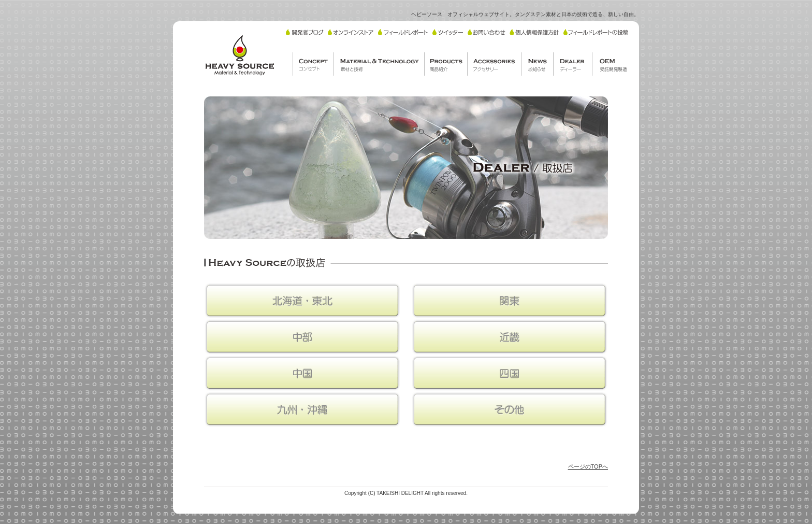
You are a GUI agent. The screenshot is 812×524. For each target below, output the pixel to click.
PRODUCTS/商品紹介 (445, 64)
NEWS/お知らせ (537, 64)
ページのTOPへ (588, 466)
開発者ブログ (305, 32)
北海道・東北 (302, 300)
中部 (302, 337)
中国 (302, 373)
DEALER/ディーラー (572, 64)
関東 (509, 300)
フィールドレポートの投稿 (595, 32)
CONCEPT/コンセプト (313, 64)
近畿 (509, 337)
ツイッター (447, 32)
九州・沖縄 (302, 409)
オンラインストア (350, 32)
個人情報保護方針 (534, 32)
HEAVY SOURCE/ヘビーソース (239, 55)
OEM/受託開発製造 (612, 64)
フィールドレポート (403, 32)
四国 (509, 373)
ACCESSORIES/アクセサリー (494, 64)
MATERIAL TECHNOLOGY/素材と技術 (379, 64)
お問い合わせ (486, 32)
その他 (509, 409)
